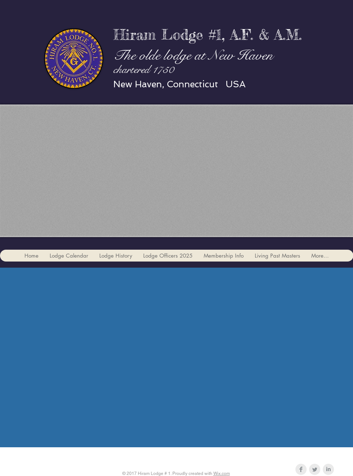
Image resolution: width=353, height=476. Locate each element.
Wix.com (221, 473)
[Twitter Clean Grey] (314, 469)
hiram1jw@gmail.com (216, 455)
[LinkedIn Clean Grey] (328, 469)
